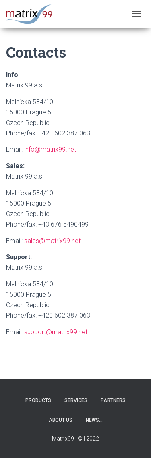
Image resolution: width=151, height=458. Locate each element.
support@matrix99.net (55, 332)
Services (75, 400)
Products (38, 400)
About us (60, 420)
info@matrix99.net (50, 149)
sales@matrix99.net (52, 241)
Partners (113, 400)
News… (94, 420)
